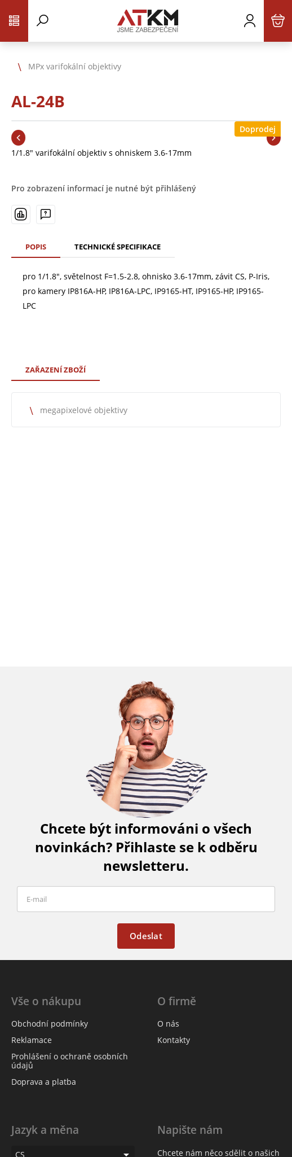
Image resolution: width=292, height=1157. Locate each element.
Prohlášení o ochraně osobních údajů (69, 1061)
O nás (168, 1023)
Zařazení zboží (55, 370)
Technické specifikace (117, 247)
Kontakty (173, 1040)
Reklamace (31, 1040)
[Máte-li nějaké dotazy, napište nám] (45, 214)
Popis (35, 247)
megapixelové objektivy (83, 410)
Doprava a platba (43, 1081)
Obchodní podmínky (49, 1023)
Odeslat (146, 935)
